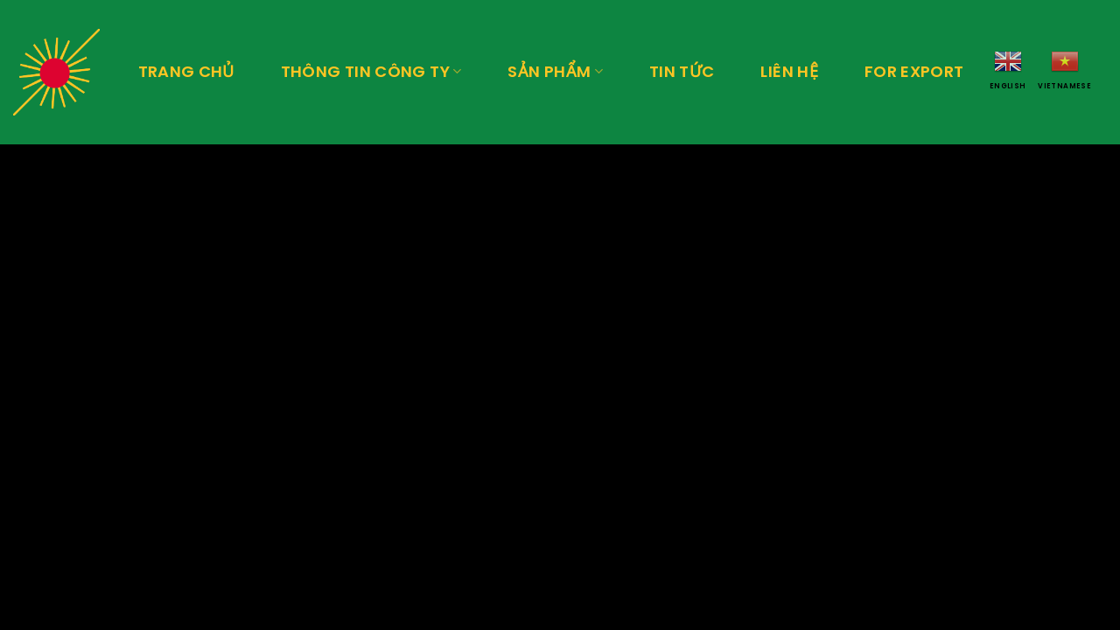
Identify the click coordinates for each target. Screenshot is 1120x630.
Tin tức (682, 71)
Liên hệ (789, 71)
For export (914, 71)
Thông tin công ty (371, 71)
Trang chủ (186, 71)
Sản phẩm (555, 71)
